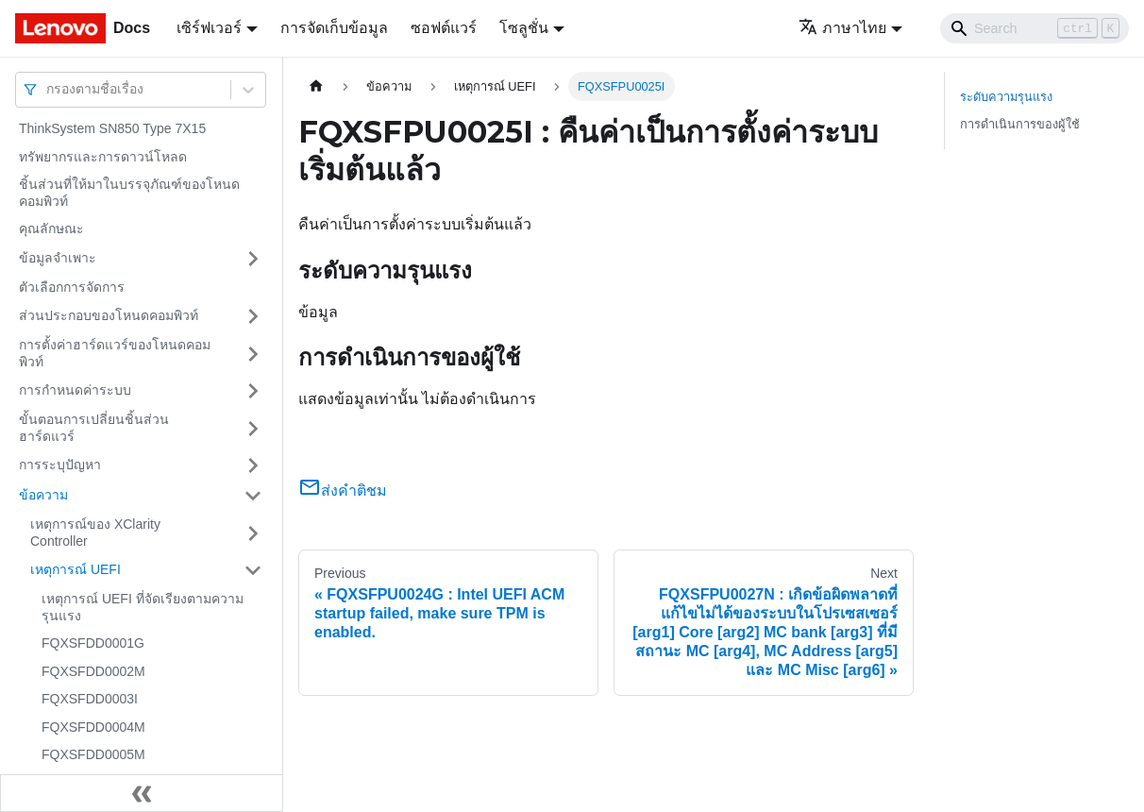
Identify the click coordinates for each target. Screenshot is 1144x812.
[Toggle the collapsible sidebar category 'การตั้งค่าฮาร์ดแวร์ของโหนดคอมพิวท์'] (253, 353)
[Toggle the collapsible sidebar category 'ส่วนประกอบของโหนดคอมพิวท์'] (253, 316)
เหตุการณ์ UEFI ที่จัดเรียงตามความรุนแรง (143, 607)
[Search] (1034, 28)
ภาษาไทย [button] (842, 28)
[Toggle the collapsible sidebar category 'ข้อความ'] (253, 496)
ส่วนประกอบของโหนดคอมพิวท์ (108, 315)
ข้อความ (43, 494)
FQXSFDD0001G (93, 643)
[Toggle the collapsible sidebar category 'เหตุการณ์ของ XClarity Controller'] (253, 533)
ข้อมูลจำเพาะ (57, 257)
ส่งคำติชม (342, 490)
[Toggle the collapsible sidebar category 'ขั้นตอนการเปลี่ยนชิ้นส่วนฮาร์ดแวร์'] (253, 428)
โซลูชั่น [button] (523, 28)
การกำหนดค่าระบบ (75, 390)
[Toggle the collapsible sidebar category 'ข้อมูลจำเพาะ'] (253, 259)
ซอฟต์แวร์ (444, 28)
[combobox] (48, 89)
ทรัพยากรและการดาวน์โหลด (103, 156)
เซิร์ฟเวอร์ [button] (209, 28)
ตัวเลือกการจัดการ (72, 287)
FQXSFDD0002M (93, 671)
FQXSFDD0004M (93, 727)
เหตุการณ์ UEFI (75, 569)
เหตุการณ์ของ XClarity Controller (95, 532)
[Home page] (316, 86)
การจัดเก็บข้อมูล (334, 28)
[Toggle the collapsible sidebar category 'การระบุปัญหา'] (253, 465)
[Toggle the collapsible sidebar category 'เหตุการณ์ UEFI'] (253, 570)
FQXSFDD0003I (90, 698)
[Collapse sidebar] (141, 793)
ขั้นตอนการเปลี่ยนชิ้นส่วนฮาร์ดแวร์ (94, 428)
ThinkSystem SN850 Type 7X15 (112, 128)
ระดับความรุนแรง (1006, 97)
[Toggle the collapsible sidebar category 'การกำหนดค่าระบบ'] (253, 391)
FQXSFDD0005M (93, 754)
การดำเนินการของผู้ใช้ (1020, 124)
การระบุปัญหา (60, 464)
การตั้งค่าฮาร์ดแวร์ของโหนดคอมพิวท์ (114, 353)
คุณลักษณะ (51, 228)
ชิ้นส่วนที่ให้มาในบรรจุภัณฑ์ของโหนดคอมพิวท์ (129, 193)
